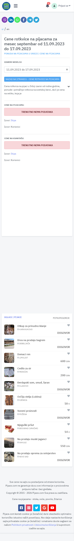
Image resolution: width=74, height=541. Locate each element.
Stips (13, 120)
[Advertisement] (37, 199)
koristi (18, 513)
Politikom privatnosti (23, 524)
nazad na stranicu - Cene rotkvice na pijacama (32, 79)
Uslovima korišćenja (46, 524)
